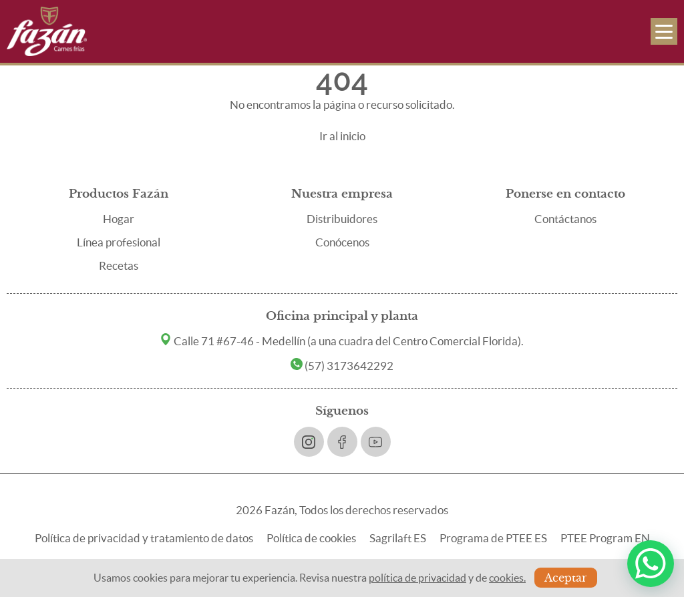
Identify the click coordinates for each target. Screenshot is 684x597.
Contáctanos (565, 218)
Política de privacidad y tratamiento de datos (144, 538)
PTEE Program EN (605, 538)
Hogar (118, 218)
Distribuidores (342, 218)
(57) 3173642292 (342, 365)
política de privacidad (417, 578)
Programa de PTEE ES (493, 538)
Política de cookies (311, 538)
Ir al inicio (342, 136)
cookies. (507, 578)
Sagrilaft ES (397, 538)
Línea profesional (118, 242)
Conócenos (342, 242)
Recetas (118, 265)
